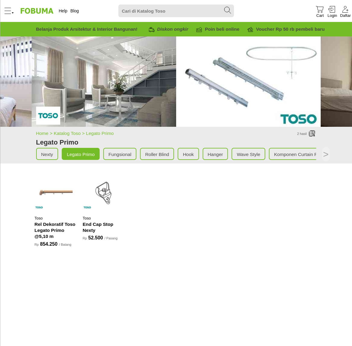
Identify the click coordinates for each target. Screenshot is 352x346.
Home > (45, 133)
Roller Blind (157, 154)
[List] (312, 133)
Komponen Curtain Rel (297, 154)
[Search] (176, 11)
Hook (188, 154)
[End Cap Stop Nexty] (104, 192)
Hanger (215, 154)
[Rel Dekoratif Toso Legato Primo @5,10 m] (56, 192)
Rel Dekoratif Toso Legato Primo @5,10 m (55, 230)
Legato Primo (100, 133)
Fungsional (119, 154)
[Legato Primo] (48, 116)
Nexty (47, 154)
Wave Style (248, 154)
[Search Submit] (227, 10)
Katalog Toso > (70, 133)
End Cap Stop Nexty (98, 227)
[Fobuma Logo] (37, 10)
